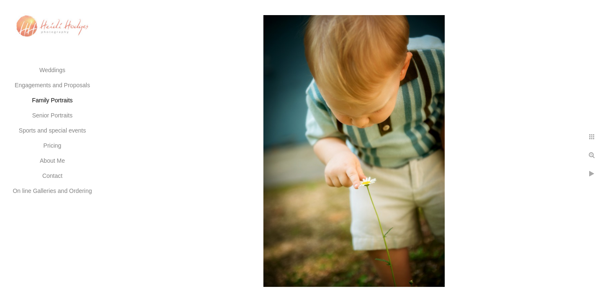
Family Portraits (52, 100)
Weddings (52, 70)
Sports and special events (52, 130)
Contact (52, 175)
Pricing (53, 145)
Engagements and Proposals (52, 85)
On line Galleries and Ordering (52, 190)
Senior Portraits (52, 115)
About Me (52, 160)
